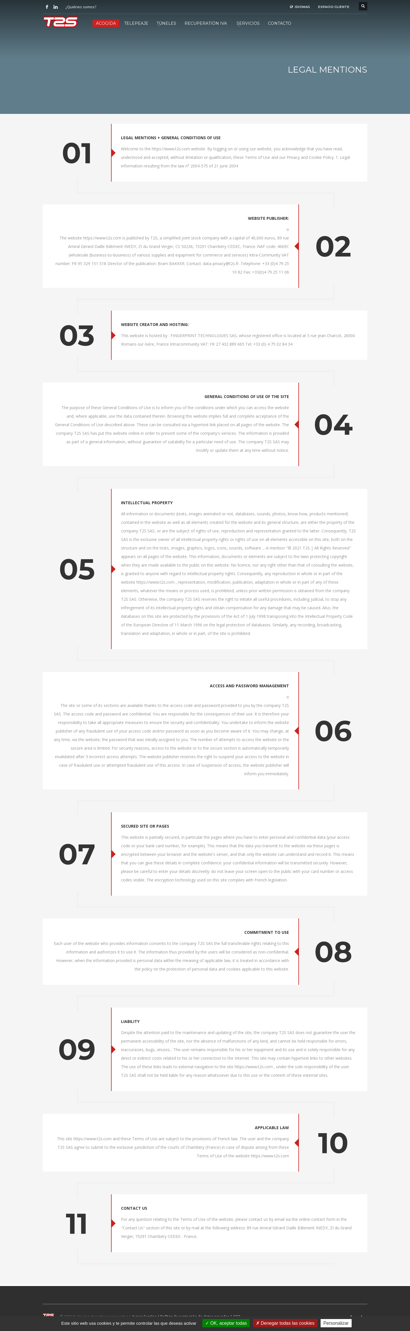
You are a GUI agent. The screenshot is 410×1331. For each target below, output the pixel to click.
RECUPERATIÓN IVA (205, 23)
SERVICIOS (248, 23)
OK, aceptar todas (226, 1323)
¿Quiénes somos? (80, 6)
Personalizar (336, 1323)
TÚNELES (166, 23)
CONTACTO (279, 23)
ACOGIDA (106, 23)
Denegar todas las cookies (285, 1323)
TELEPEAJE (136, 23)
